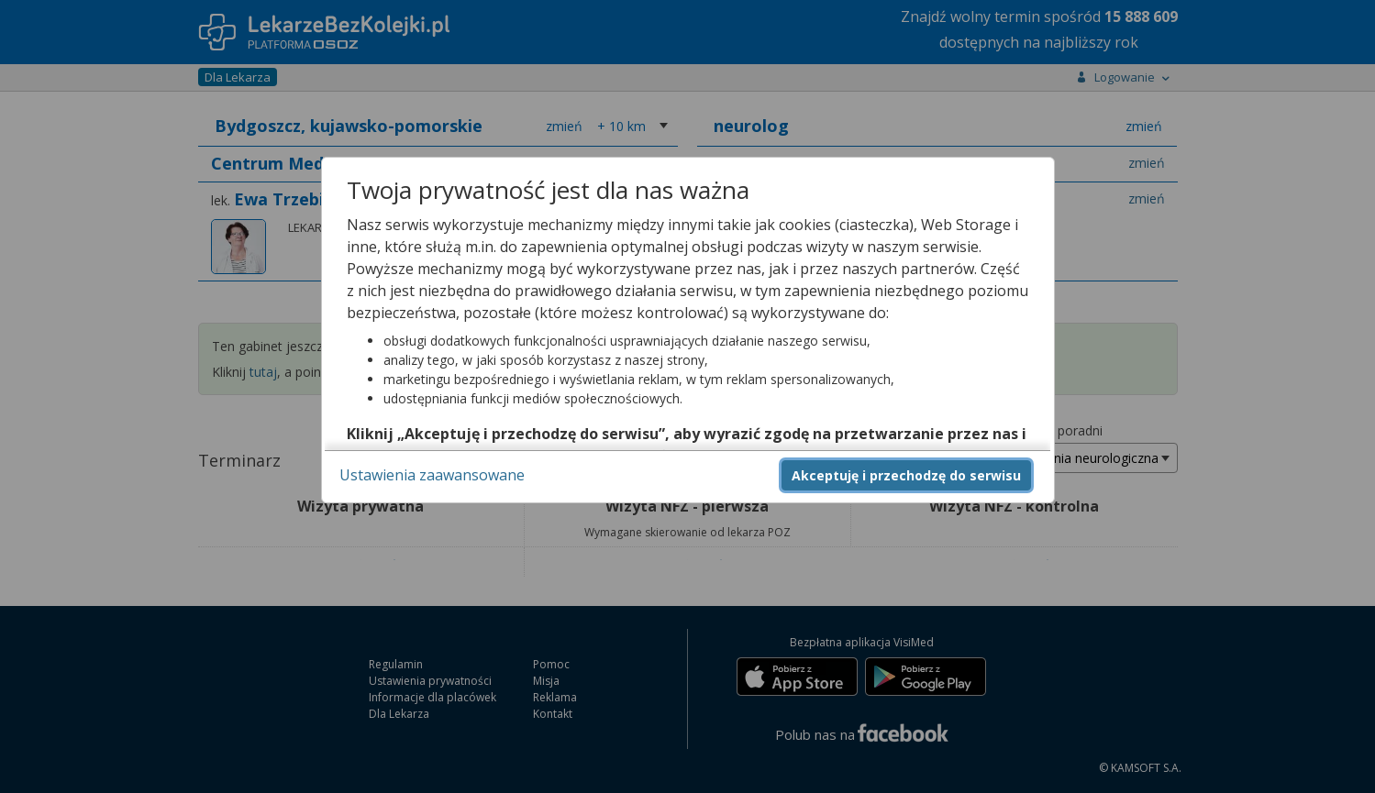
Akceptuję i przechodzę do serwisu (906, 475)
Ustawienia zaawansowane (432, 475)
